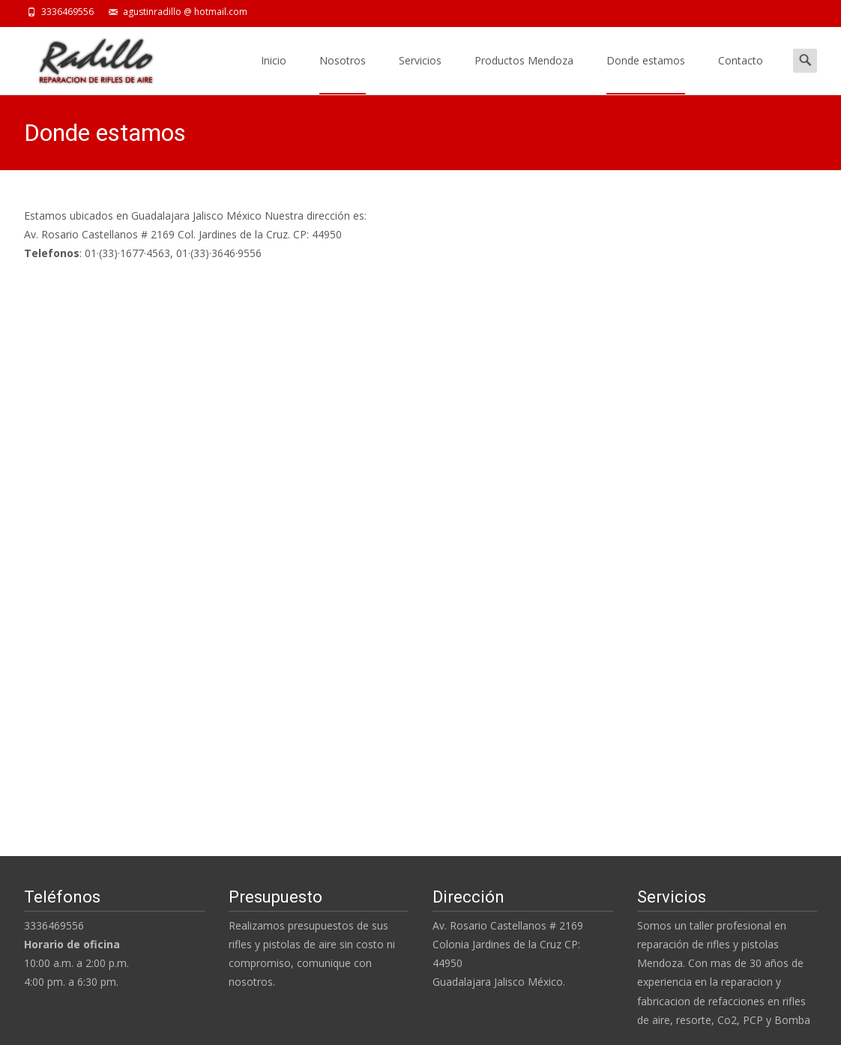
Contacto (740, 73)
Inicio (273, 73)
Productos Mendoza (523, 73)
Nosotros (342, 73)
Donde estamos (645, 73)
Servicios (420, 73)
